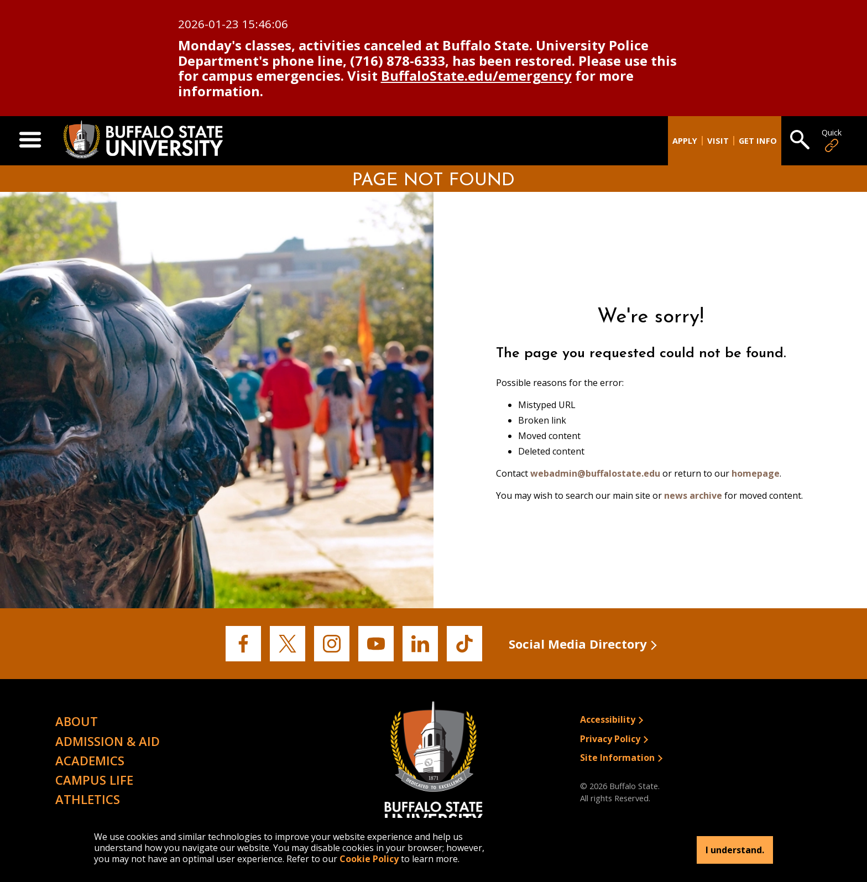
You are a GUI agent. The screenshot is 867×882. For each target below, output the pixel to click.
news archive (693, 495)
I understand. (735, 850)
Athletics (87, 799)
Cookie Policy (369, 859)
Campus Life (94, 779)
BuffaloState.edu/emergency (476, 75)
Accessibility (607, 719)
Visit (718, 140)
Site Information (617, 757)
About (76, 721)
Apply (684, 140)
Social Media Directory (578, 643)
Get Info (758, 140)
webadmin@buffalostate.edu (595, 473)
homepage (756, 473)
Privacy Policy (610, 739)
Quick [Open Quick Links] (832, 140)
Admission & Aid (107, 741)
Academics (89, 760)
